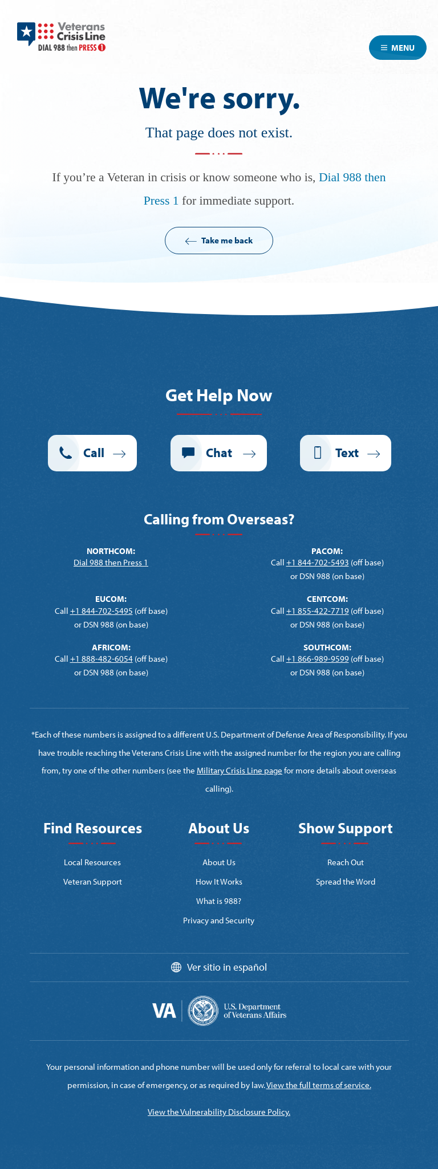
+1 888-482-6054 (101, 658)
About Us (219, 862)
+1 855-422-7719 (317, 610)
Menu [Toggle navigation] (398, 47)
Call (93, 453)
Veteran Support (92, 881)
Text (347, 453)
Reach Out (345, 862)
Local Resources (92, 862)
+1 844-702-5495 (101, 610)
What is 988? (218, 900)
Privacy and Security (218, 920)
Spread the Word (345, 881)
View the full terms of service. (318, 1085)
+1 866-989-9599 (317, 658)
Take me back (227, 240)
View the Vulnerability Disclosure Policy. (219, 1111)
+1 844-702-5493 (317, 562)
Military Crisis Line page (239, 770)
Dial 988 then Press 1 (111, 562)
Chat (220, 453)
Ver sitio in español (227, 967)
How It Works (219, 881)
